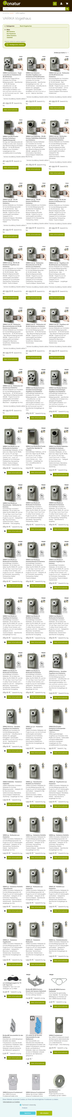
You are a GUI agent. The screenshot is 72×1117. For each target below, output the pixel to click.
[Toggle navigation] (55, 4)
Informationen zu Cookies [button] (11, 1102)
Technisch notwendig (29, 1105)
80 (60, 52)
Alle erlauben (44, 1113)
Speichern (27, 1113)
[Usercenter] (61, 3)
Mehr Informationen (10, 110)
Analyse (24, 1108)
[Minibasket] (67, 3)
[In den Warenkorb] (28, 418)
